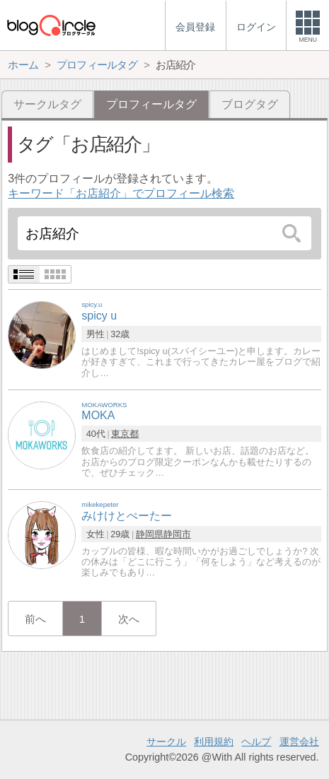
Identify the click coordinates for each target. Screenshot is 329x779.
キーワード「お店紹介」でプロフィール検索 (121, 193)
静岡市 (177, 534)
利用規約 (213, 741)
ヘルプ (256, 741)
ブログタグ (249, 104)
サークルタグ (47, 104)
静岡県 (149, 534)
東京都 (125, 433)
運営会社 (299, 741)
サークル (166, 741)
